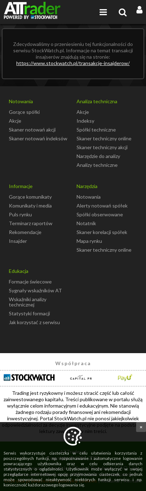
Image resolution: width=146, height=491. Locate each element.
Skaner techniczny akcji (102, 147)
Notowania (89, 197)
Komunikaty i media (30, 206)
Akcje (15, 121)
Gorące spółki (24, 112)
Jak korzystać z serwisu (34, 322)
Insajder (18, 241)
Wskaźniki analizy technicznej (27, 302)
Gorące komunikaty (30, 197)
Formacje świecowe (30, 282)
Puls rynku (20, 214)
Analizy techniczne (97, 165)
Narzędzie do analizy (98, 156)
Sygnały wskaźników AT (35, 290)
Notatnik (86, 223)
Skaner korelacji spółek (102, 232)
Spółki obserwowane (100, 214)
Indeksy (85, 121)
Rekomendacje (25, 232)
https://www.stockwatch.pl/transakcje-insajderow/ (73, 63)
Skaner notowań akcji (32, 130)
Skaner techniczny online (104, 138)
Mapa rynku (89, 241)
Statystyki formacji (29, 313)
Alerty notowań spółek (102, 206)
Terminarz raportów (30, 223)
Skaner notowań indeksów (38, 138)
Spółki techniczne (96, 130)
